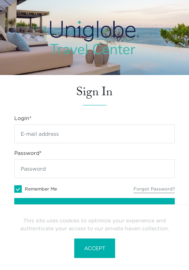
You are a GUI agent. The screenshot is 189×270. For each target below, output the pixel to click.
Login (23, 118)
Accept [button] (94, 248)
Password (28, 153)
